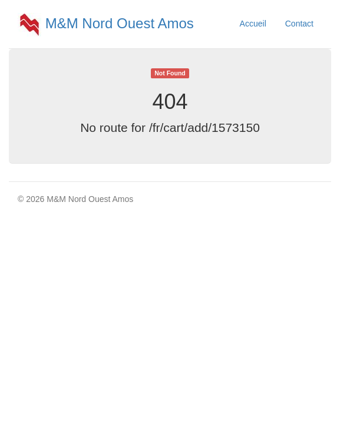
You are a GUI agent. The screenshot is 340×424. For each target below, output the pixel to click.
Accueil (253, 23)
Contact (299, 23)
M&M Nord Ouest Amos (106, 23)
